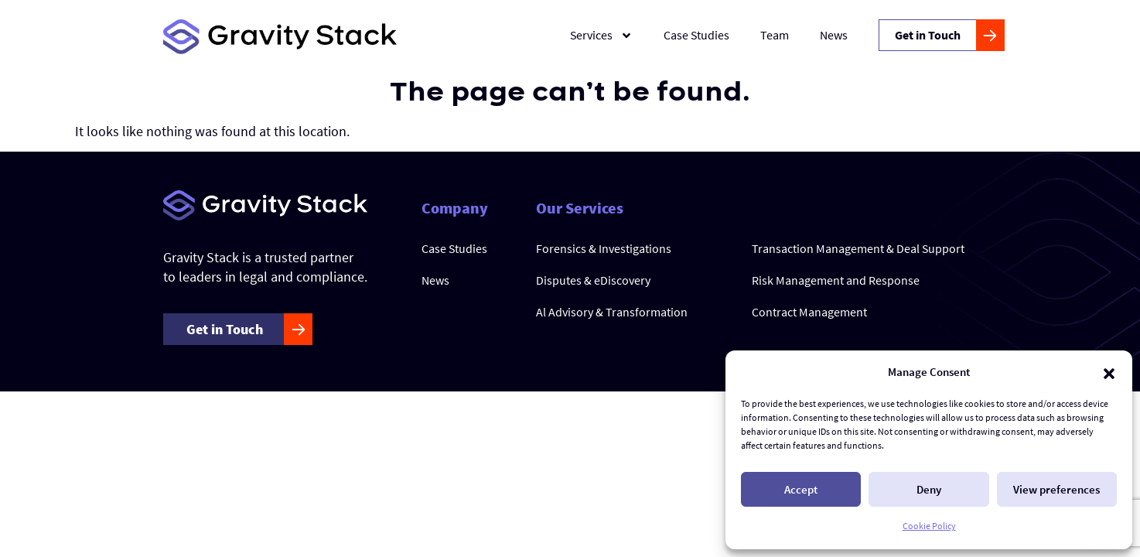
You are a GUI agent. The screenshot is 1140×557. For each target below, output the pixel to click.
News (834, 35)
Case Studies (696, 35)
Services (601, 36)
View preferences (1056, 489)
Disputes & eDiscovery (593, 280)
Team (774, 35)
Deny (928, 489)
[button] (1109, 372)
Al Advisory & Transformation (612, 312)
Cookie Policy (929, 525)
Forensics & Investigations (603, 248)
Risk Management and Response (836, 280)
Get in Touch (928, 35)
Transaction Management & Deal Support (858, 248)
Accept (800, 489)
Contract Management (809, 312)
